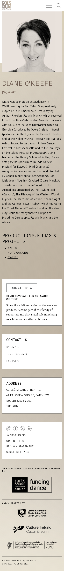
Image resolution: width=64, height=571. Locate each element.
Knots (12, 248)
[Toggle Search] (59, 6)
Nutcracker (18, 253)
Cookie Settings (17, 452)
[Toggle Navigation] (49, 6)
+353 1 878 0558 (16, 354)
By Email (12, 347)
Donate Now (22, 288)
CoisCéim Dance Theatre (6, 5)
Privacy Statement (19, 446)
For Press (13, 361)
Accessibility (16, 435)
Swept (13, 257)
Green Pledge (16, 441)
